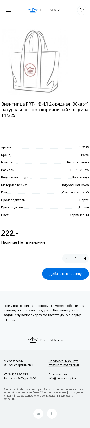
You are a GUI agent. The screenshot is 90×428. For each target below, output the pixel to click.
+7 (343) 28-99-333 (16, 374)
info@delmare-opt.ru (63, 378)
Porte (85, 155)
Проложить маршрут (64, 363)
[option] (35, 62)
